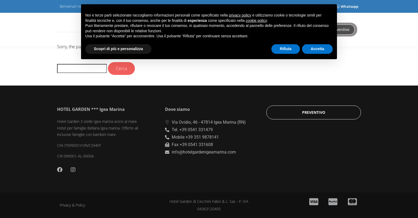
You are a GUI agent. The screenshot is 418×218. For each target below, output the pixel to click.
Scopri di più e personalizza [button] (118, 49)
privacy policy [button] (240, 15)
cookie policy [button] (256, 20)
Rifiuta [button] (286, 49)
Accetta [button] (317, 49)
